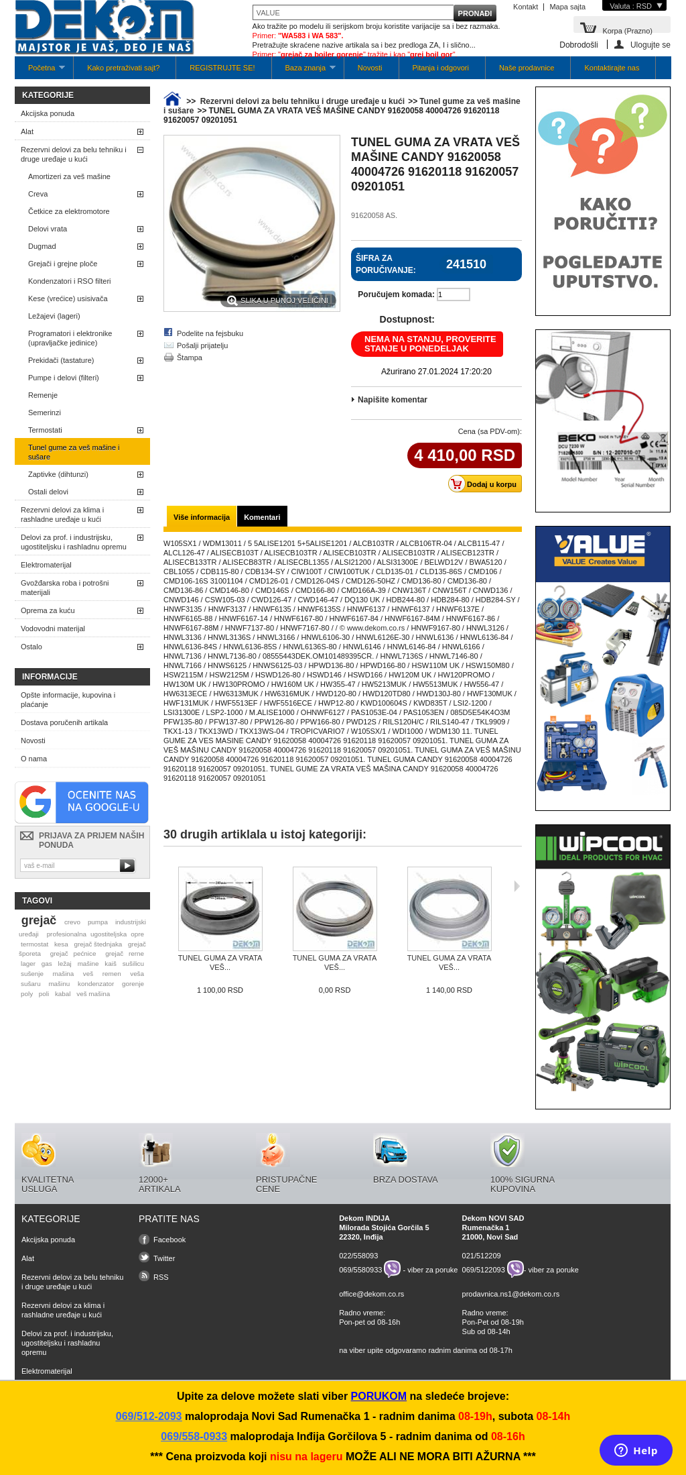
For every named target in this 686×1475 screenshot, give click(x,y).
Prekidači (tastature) (61, 360)
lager (28, 963)
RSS (161, 1277)
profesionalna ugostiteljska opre (95, 934)
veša (137, 973)
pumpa (98, 922)
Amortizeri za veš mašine (69, 176)
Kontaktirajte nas (611, 68)
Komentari (262, 517)
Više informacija (202, 517)
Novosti (370, 68)
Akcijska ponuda (47, 113)
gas (47, 963)
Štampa (189, 357)
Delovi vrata (47, 229)
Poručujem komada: (396, 294)
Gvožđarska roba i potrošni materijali (65, 587)
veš (88, 973)
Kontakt (525, 7)
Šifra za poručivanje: (386, 264)
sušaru (31, 983)
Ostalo (31, 647)
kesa (61, 944)
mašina (63, 973)
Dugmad (42, 246)
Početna (40, 71)
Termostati (45, 430)
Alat (27, 131)
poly (27, 993)
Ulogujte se (650, 44)
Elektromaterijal (46, 565)
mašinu (59, 983)
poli (44, 993)
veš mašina (93, 993)
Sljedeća (517, 886)
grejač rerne (124, 953)
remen (111, 973)
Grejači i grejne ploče (62, 264)
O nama (34, 759)
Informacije (50, 676)
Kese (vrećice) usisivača (68, 298)
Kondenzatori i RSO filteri (69, 281)
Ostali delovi (48, 492)
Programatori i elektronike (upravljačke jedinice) (70, 338)
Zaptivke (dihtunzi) (58, 474)
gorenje (133, 983)
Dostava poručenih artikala (64, 722)
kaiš (111, 963)
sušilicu (133, 963)
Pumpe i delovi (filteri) (63, 378)
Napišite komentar (392, 399)
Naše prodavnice (527, 68)
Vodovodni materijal (53, 628)
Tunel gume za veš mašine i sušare (74, 452)
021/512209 (481, 1256)
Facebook (169, 1240)
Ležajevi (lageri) (54, 316)
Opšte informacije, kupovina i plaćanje (68, 699)
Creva (38, 194)
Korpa (627, 30)
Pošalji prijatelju (202, 345)
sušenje (32, 973)
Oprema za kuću (48, 610)
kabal (63, 993)
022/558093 (358, 1256)
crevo (72, 922)
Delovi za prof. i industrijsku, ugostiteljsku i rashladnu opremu (74, 542)
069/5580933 (360, 1269)
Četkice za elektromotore (69, 211)
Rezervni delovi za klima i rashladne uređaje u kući (62, 514)
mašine (88, 963)
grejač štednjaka (98, 944)
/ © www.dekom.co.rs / (372, 628)
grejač (38, 920)
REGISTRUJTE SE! (222, 68)
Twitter (164, 1258)
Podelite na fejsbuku (210, 333)
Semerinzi (44, 412)
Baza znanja (304, 71)
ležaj (65, 963)
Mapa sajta (567, 7)
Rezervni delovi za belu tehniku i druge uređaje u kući (74, 154)
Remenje (43, 395)
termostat (34, 944)
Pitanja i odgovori (441, 68)
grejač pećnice (73, 953)
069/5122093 (483, 1269)
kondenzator (96, 983)
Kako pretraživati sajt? (123, 68)
